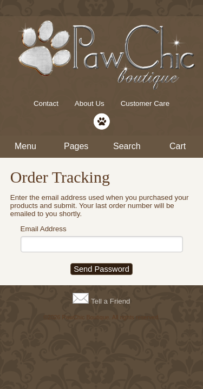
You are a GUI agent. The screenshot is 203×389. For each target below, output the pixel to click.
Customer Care (145, 103)
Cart (177, 146)
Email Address (44, 229)
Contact (46, 103)
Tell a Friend (110, 301)
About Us (89, 103)
